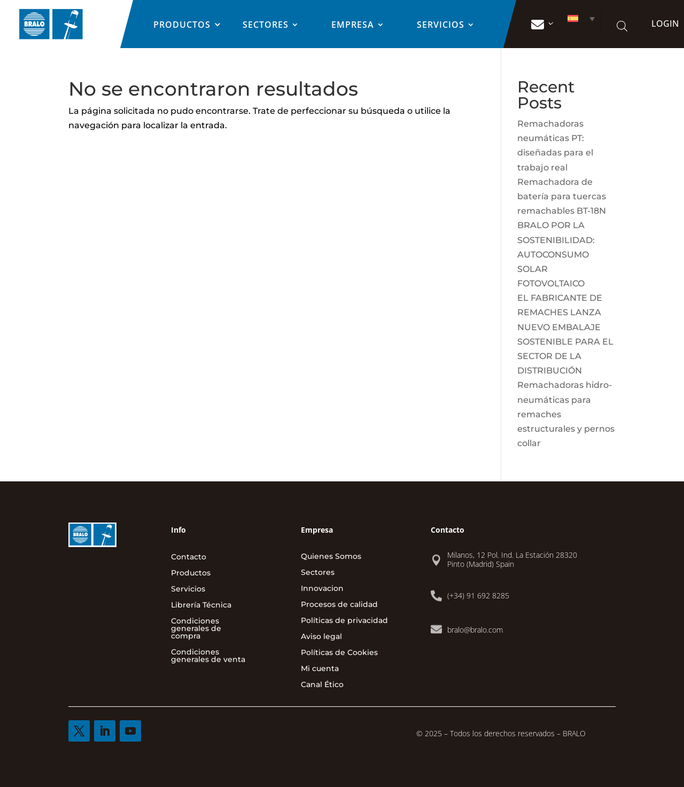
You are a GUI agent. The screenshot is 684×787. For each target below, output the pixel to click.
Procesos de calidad (339, 605)
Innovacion (322, 589)
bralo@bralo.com (475, 630)
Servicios (440, 25)
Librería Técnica (201, 605)
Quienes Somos (331, 556)
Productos (182, 25)
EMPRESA (352, 25)
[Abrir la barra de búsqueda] (622, 26)
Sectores (266, 25)
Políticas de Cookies (339, 653)
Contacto (188, 557)
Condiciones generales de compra (196, 629)
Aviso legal (321, 637)
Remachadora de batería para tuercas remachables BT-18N (561, 196)
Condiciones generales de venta (208, 656)
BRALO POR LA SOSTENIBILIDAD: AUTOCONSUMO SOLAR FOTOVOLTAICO (556, 254)
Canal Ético (322, 685)
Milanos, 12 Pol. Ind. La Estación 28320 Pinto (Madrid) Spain (512, 559)
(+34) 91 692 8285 (478, 595)
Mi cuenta (320, 669)
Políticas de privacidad (344, 621)
